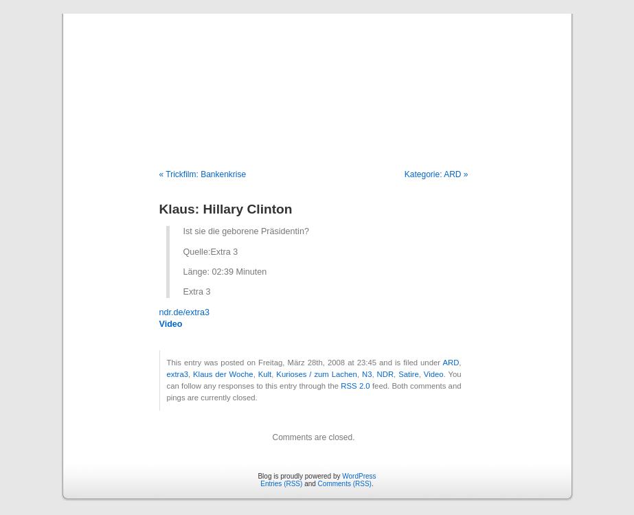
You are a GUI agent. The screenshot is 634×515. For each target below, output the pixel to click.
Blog (317, 77)
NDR (385, 374)
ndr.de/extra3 (184, 312)
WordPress (359, 476)
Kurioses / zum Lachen (316, 374)
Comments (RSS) (345, 484)
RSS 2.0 (355, 386)
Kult (265, 374)
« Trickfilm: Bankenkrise (203, 174)
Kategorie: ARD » (436, 174)
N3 (367, 374)
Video (171, 324)
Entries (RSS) (281, 484)
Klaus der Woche (223, 374)
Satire (408, 374)
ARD (450, 362)
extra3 (177, 374)
